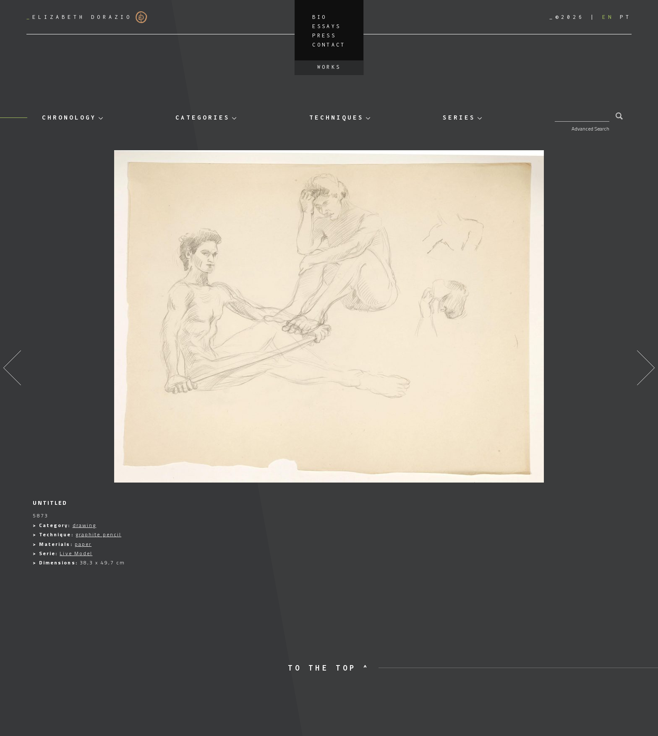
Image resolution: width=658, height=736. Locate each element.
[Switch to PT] (626, 17)
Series (459, 117)
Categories (202, 117)
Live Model (76, 553)
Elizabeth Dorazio (86, 17)
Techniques (336, 117)
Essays (326, 26)
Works (329, 67)
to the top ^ (329, 667)
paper (83, 544)
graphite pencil (99, 534)
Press (324, 35)
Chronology (69, 117)
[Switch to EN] (608, 17)
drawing (85, 525)
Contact (329, 45)
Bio (319, 17)
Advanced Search (590, 129)
